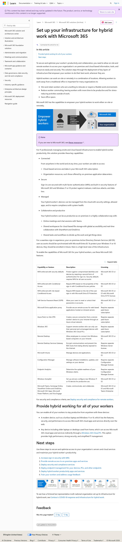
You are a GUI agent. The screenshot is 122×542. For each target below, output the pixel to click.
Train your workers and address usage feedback (60, 474)
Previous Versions (20, 540)
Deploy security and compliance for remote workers (91, 399)
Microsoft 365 (50, 22)
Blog (31, 540)
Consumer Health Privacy (67, 540)
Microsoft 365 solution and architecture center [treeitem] (15, 32)
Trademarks (98, 540)
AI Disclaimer (6, 540)
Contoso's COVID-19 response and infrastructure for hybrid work (77, 497)
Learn (39, 22)
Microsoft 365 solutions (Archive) (71, 22)
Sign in (116, 3)
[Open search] (110, 3)
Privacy (51, 540)
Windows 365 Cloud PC (91, 433)
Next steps (42, 57)
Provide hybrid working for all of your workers (55, 54)
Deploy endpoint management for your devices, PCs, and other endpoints (71, 468)
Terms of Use (86, 540)
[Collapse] (29, 20)
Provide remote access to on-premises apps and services (64, 461)
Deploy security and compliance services (58, 464)
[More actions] (116, 22)
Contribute (42, 540)
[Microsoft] (4, 3)
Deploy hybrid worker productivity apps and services (63, 471)
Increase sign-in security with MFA (55, 458)
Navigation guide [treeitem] (11, 103)
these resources (75, 142)
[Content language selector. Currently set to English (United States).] (13, 535)
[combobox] (16, 25)
